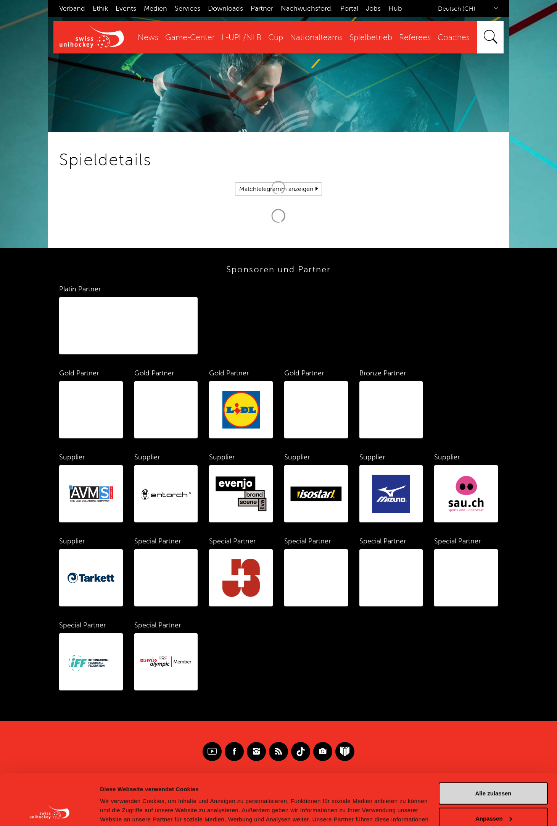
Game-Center (190, 37)
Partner (262, 8)
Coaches (454, 37)
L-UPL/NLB (241, 37)
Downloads (225, 8)
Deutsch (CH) (456, 8)
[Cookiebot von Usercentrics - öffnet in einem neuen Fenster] (49, 811)
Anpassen (493, 770)
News (148, 37)
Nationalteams (316, 37)
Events (126, 8)
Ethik (100, 8)
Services (187, 8)
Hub (395, 8)
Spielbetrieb (370, 37)
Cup (275, 37)
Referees (415, 37)
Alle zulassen (493, 745)
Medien (155, 8)
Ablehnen (493, 795)
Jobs (373, 8)
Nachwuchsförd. (307, 8)
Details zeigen (119, 811)
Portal (349, 8)
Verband (72, 8)
